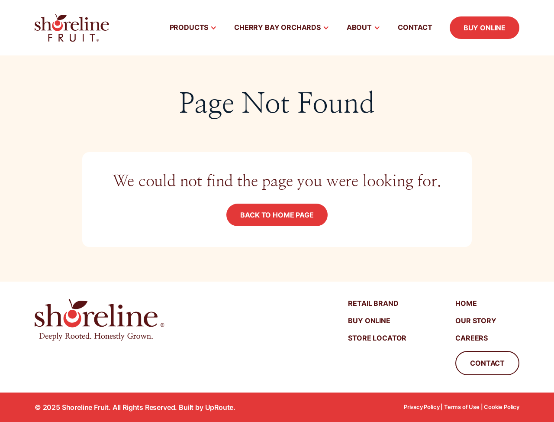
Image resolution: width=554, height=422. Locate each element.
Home (466, 303)
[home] (72, 28)
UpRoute (219, 407)
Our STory (475, 320)
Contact (415, 27)
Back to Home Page (276, 215)
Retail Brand (373, 303)
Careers (471, 338)
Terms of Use (462, 407)
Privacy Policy (422, 407)
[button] (193, 27)
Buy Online (485, 27)
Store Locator (377, 338)
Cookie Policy (501, 407)
